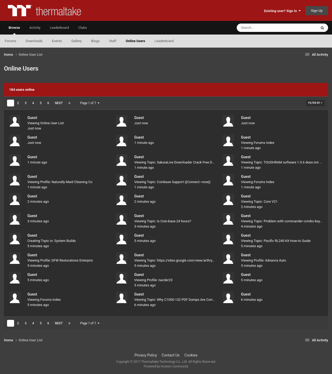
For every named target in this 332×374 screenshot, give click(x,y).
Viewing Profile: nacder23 (153, 280)
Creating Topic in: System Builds (51, 241)
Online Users (135, 41)
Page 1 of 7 (89, 103)
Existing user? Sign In (282, 11)
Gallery (76, 41)
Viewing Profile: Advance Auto (263, 260)
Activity (34, 28)
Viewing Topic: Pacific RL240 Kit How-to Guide (275, 241)
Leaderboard (164, 41)
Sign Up (317, 11)
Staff (112, 41)
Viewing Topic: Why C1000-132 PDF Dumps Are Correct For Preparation (187, 300)
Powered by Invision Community (166, 366)
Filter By (315, 102)
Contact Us (171, 355)
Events (57, 41)
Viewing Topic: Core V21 (259, 201)
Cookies (191, 355)
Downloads (34, 41)
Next (59, 103)
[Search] (263, 28)
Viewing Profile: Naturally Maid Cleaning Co (59, 182)
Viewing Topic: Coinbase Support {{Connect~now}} (172, 182)
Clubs (82, 28)
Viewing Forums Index (257, 143)
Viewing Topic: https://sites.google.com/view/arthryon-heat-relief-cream (188, 260)
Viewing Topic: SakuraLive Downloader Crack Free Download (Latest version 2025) (196, 162)
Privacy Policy (145, 355)
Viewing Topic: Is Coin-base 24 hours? (162, 221)
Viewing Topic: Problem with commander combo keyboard (285, 221)
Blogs (95, 41)
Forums (10, 41)
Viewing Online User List (45, 123)
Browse (14, 30)
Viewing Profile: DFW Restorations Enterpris (60, 260)
